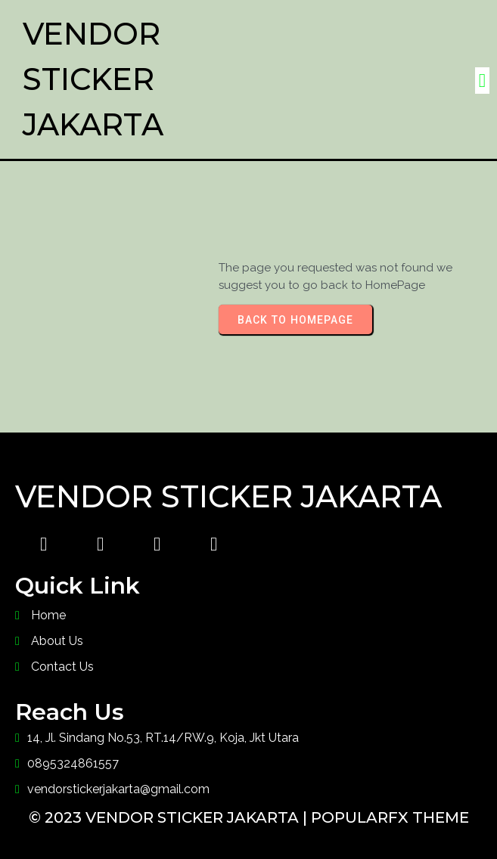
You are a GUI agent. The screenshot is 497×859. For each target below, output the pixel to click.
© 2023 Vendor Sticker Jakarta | (170, 817)
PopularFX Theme (390, 817)
